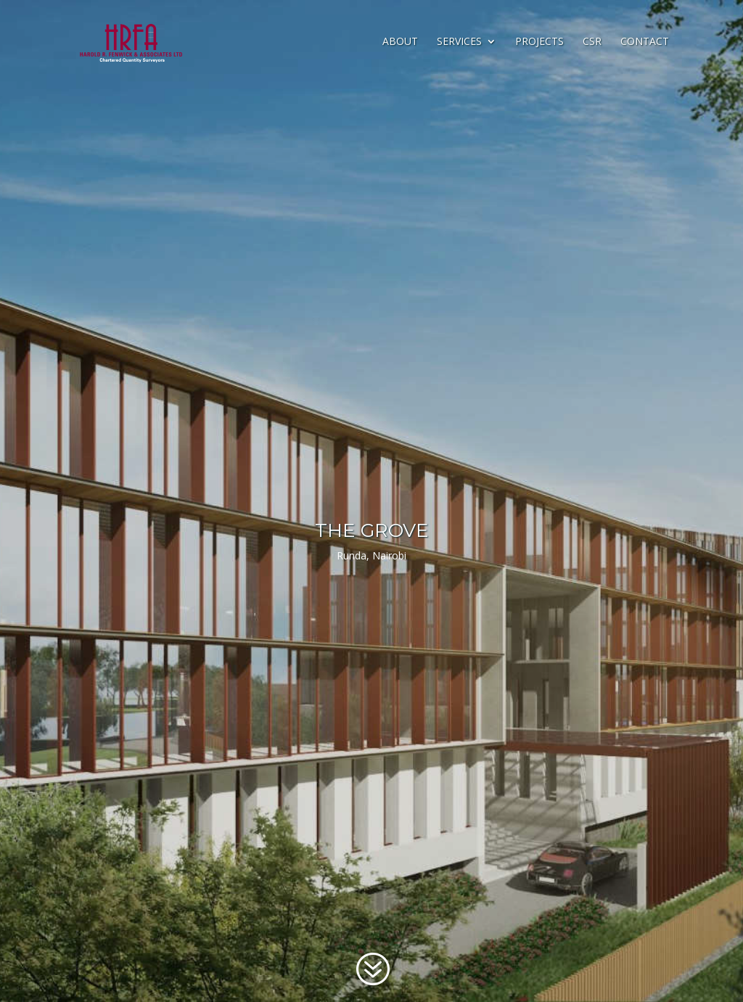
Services (459, 42)
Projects (539, 42)
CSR (592, 42)
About (400, 42)
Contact (644, 42)
